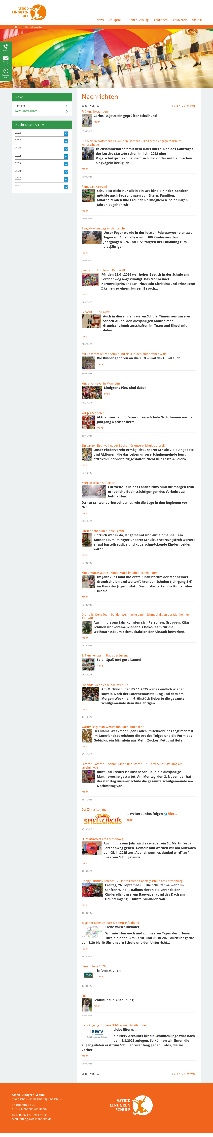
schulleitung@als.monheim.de (32, 1119)
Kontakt (197, 20)
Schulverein (180, 20)
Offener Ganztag (137, 20)
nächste (191, 105)
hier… (172, 814)
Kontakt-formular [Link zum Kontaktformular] (5, 63)
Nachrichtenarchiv (33, 27)
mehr (97, 121)
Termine (20, 105)
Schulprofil (115, 20)
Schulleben (160, 20)
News (100, 20)
